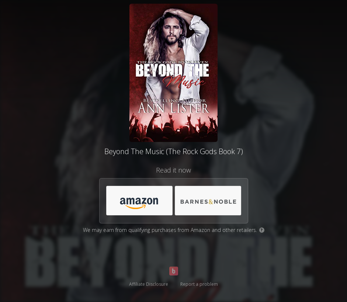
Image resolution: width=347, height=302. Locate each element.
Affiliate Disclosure (148, 284)
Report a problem (199, 284)
